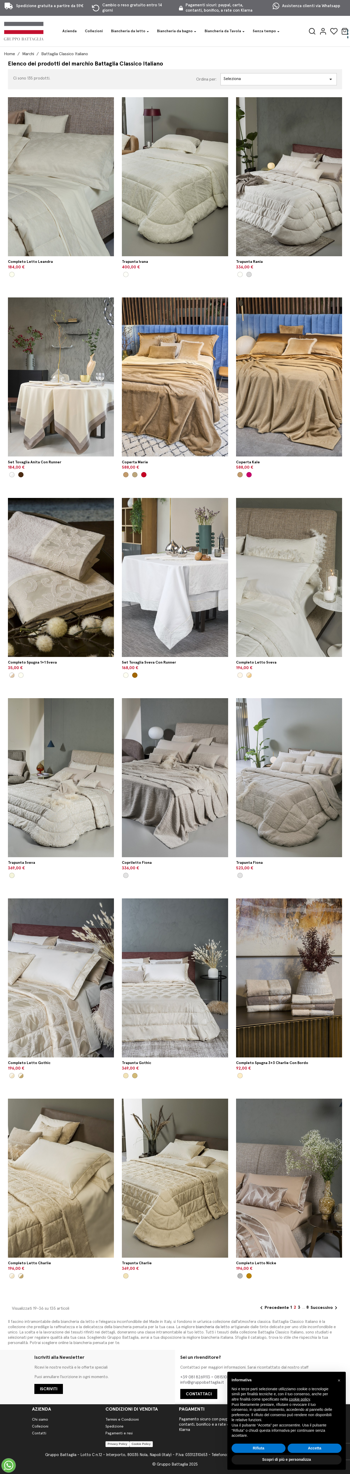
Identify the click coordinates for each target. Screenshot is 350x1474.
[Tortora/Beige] (134, 675)
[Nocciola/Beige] (249, 1276)
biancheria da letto (213, 1327)
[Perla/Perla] (240, 1276)
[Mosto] (143, 474)
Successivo (325, 1308)
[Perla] (249, 274)
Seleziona (278, 79)
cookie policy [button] (299, 1399)
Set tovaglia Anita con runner (34, 462)
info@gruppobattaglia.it (202, 1382)
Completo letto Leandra (30, 262)
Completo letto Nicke (256, 1263)
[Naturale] (125, 875)
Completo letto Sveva (256, 662)
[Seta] (125, 1075)
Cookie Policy (141, 1443)
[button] (339, 1380)
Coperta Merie (135, 462)
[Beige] (12, 875)
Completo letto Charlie (29, 1263)
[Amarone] (249, 474)
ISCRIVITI (48, 1389)
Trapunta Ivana (135, 262)
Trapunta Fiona (249, 863)
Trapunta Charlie (137, 1263)
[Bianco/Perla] (12, 474)
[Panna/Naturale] (12, 274)
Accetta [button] (314, 1448)
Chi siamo (40, 1419)
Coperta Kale (248, 462)
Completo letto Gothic (29, 1063)
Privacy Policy (117, 1443)
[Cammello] (125, 474)
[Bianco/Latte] (21, 675)
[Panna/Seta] (12, 1075)
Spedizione (114, 1426)
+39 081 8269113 (195, 1377)
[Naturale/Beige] (249, 675)
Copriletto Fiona (137, 863)
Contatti (39, 1433)
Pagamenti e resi (119, 1433)
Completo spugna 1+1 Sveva (32, 662)
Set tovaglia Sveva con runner (149, 662)
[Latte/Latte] (240, 675)
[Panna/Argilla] (21, 474)
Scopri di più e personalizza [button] (286, 1459)
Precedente (273, 1308)
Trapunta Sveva (21, 863)
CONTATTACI (199, 1394)
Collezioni (40, 1426)
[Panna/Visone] (21, 1075)
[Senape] (134, 474)
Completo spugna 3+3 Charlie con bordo (272, 1063)
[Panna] (125, 274)
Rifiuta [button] (258, 1448)
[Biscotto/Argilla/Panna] (240, 1075)
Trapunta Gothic (136, 1063)
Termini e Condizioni (122, 1419)
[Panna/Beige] (12, 675)
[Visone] (134, 1075)
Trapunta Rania (249, 262)
